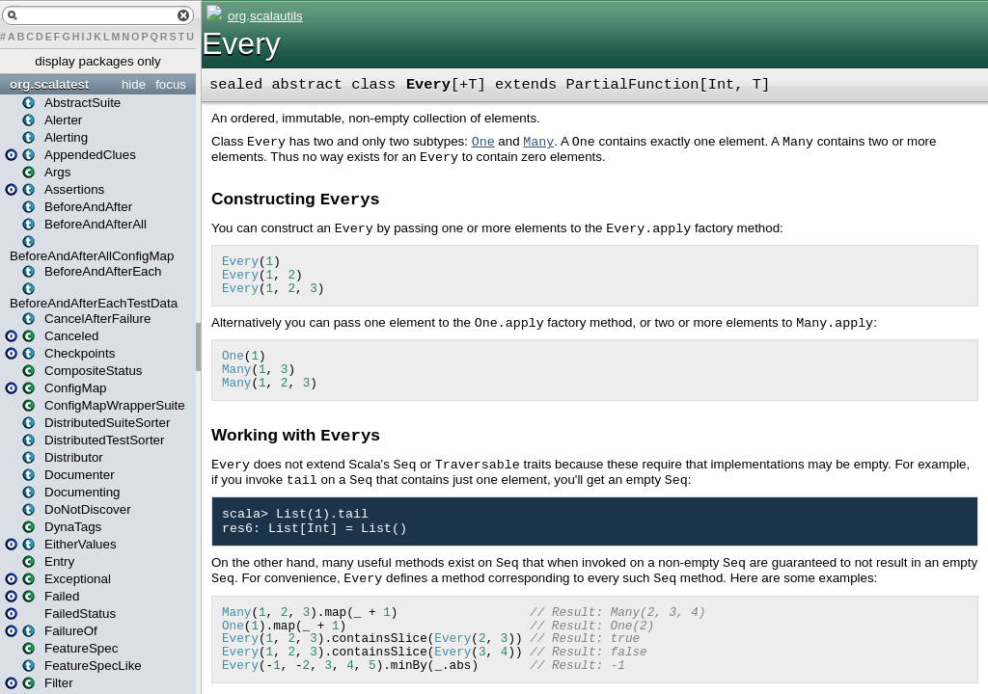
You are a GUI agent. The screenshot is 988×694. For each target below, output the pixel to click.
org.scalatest (49, 84)
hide (134, 84)
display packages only (97, 61)
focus (170, 84)
